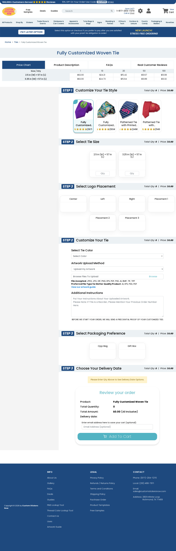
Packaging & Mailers (156, 22)
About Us (52, 477)
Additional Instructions (87, 293)
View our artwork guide (83, 287)
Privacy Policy (97, 477)
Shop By (19, 22)
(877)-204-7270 (148, 477)
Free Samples (28, 10)
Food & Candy (145, 22)
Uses (49, 521)
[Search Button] (112, 11)
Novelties (170, 22)
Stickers (29, 22)
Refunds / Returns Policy (102, 483)
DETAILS (110, 2)
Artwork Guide (54, 526)
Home (8, 42)
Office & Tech (122, 22)
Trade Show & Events (43, 22)
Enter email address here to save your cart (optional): (109, 422)
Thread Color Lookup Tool (60, 510)
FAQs (49, 488)
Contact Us (53, 515)
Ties (16, 42)
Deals (43, 10)
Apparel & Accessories (73, 22)
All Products (7, 22)
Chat (132, 13)
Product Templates (100, 505)
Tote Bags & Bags (88, 22)
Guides (54, 10)
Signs (99, 22)
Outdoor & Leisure (133, 22)
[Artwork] (117, 269)
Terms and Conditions (101, 488)
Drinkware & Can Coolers (58, 22)
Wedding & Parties (110, 22)
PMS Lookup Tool (55, 505)
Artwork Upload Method (87, 263)
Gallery (50, 483)
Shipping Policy (97, 494)
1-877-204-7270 (125, 10)
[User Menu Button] (140, 11)
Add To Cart (117, 436)
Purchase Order (98, 499)
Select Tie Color (82, 250)
